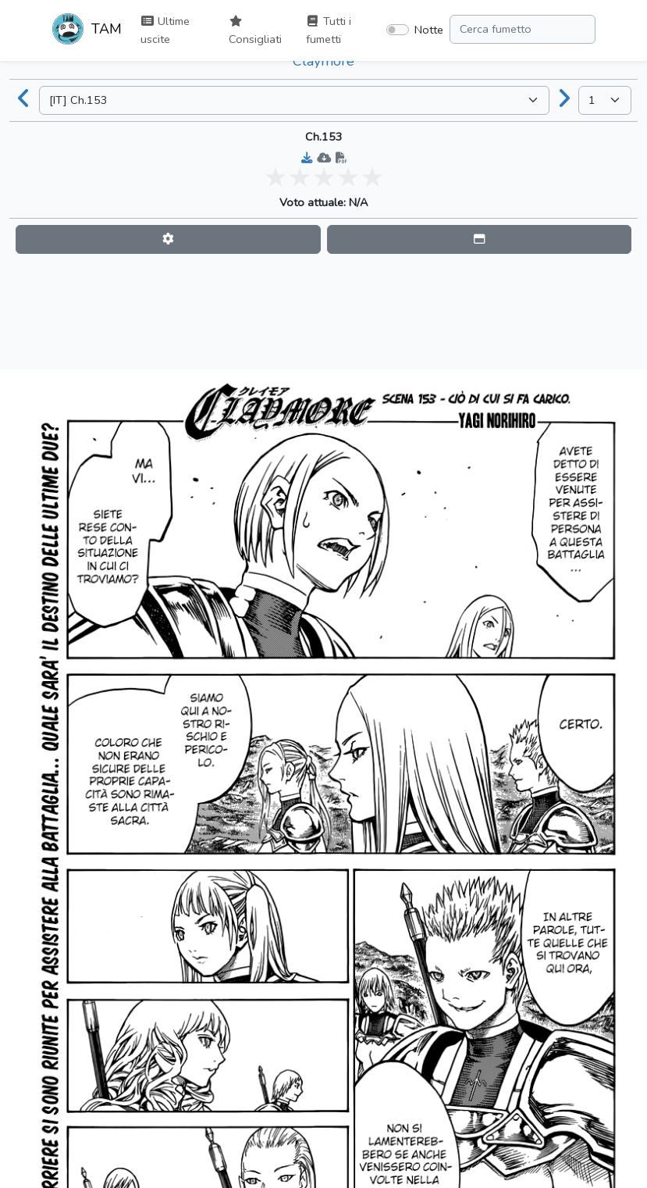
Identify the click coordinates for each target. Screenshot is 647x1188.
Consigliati (255, 31)
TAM (87, 30)
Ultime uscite (165, 30)
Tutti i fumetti (328, 30)
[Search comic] (522, 29)
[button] (168, 239)
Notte (428, 29)
